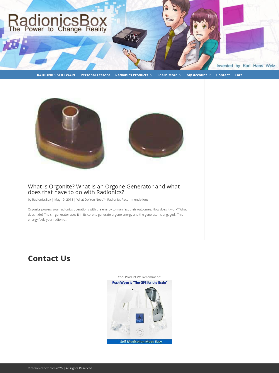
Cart (238, 75)
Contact (223, 75)
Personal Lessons (96, 75)
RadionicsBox (41, 199)
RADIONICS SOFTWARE (56, 75)
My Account (197, 75)
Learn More (168, 75)
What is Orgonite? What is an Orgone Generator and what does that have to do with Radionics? (104, 189)
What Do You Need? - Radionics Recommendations (112, 199)
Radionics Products (131, 75)
